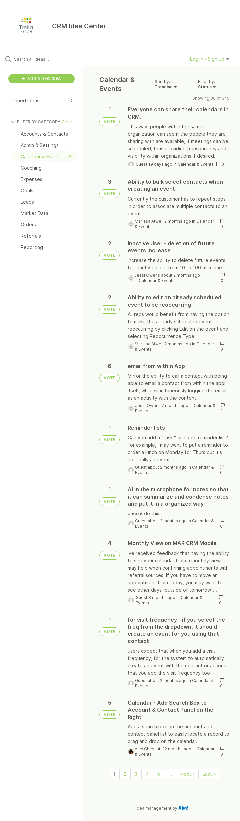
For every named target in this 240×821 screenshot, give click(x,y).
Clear (67, 121)
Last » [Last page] (209, 774)
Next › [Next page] (187, 774)
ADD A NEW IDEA (41, 78)
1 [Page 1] (114, 774)
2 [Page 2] (125, 774)
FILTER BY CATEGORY (35, 121)
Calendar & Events (196, 164)
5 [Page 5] (158, 774)
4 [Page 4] (147, 774)
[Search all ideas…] (45, 59)
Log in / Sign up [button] (209, 59)
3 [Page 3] (136, 774)
